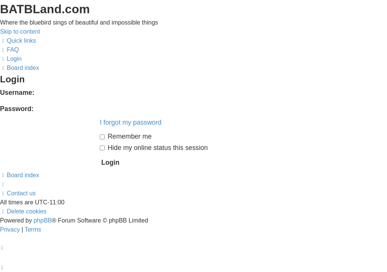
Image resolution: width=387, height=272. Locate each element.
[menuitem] (9, 49)
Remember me (126, 136)
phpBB (43, 220)
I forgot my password (130, 122)
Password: (17, 109)
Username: (17, 92)
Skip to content (20, 31)
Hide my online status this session (154, 147)
